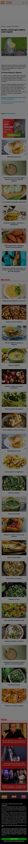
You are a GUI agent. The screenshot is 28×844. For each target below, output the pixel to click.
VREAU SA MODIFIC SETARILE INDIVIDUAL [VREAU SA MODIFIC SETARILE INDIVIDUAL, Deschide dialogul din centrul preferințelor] (14, 841)
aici (9, 819)
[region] (14, 821)
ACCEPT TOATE (14, 839)
